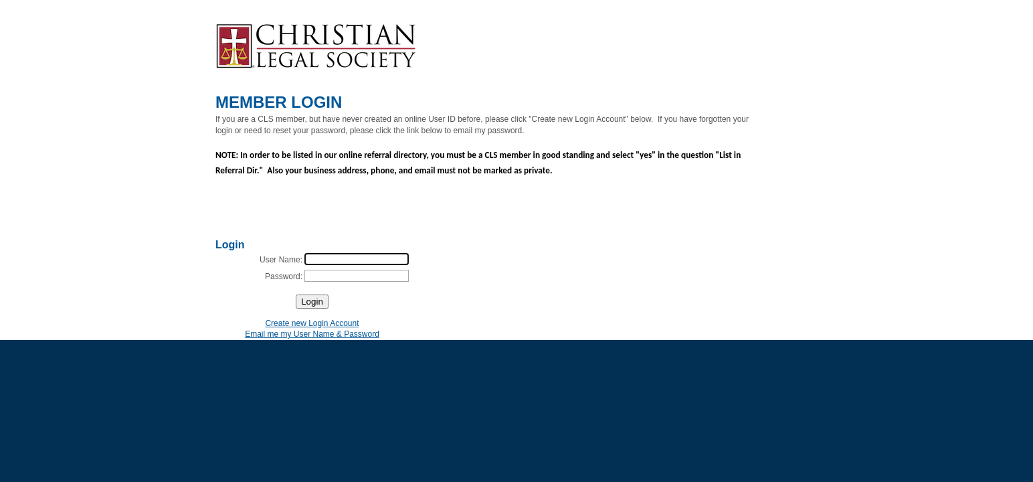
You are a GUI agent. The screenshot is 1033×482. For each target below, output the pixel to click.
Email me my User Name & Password (312, 334)
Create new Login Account (312, 323)
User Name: (281, 259)
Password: (283, 276)
